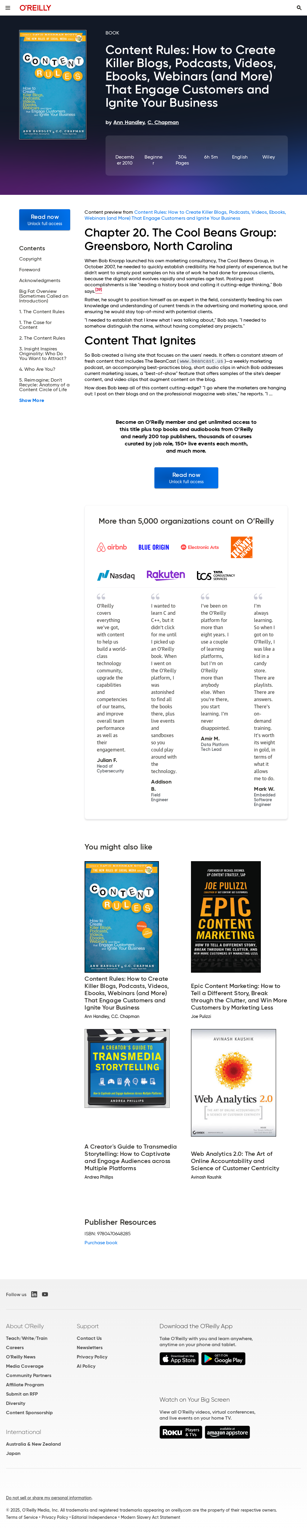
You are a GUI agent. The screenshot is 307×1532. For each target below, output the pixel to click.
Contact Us (89, 1338)
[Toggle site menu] (8, 8)
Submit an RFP (22, 1394)
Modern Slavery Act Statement (150, 1517)
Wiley (268, 157)
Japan (13, 1453)
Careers (15, 1347)
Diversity (15, 1403)
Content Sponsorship (29, 1412)
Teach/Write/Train (26, 1338)
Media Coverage (24, 1366)
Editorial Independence (94, 1517)
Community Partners (28, 1375)
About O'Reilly (25, 1326)
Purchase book (101, 1242)
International (23, 1431)
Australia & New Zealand (33, 1444)
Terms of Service (22, 1517)
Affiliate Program (25, 1385)
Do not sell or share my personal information (48, 1498)
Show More (31, 400)
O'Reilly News (20, 1357)
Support (88, 1326)
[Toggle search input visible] (299, 8)
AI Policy (86, 1366)
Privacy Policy (92, 1357)
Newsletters (90, 1347)
